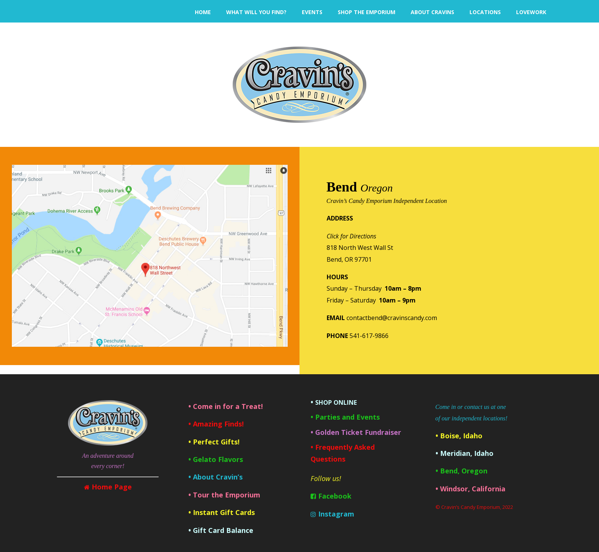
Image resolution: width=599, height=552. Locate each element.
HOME (203, 12)
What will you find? (256, 12)
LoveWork (531, 12)
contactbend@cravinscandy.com (391, 318)
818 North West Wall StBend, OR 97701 (360, 248)
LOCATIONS (485, 12)
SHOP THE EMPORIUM (366, 12)
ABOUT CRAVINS (432, 12)
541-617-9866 (369, 336)
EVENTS (312, 12)
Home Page (112, 486)
